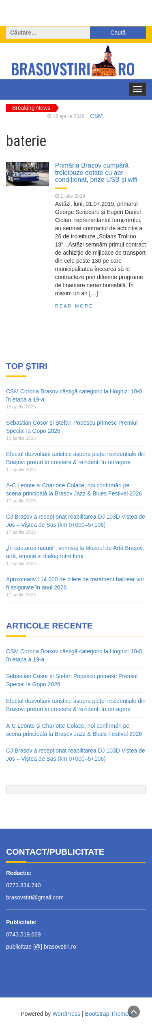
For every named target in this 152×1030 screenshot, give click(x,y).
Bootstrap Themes (108, 1013)
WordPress (66, 1013)
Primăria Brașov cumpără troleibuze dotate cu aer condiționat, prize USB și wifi (96, 172)
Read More (74, 305)
